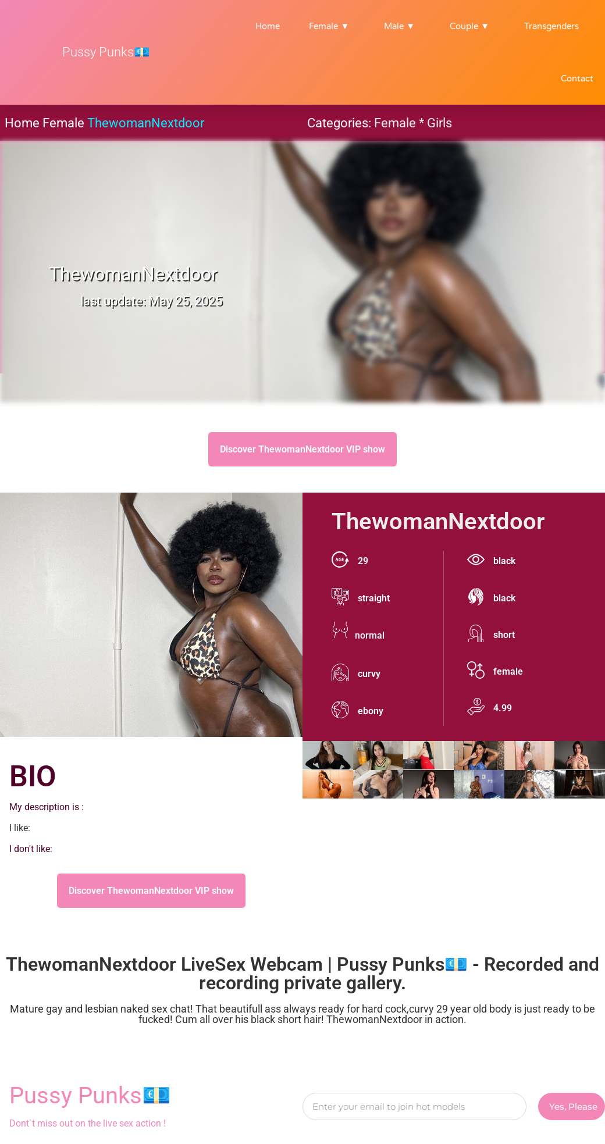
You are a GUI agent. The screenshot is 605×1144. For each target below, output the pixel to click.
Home (267, 26)
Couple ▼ (472, 26)
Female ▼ (332, 26)
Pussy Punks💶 (106, 52)
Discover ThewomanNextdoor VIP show (302, 449)
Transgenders (551, 26)
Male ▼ (402, 26)
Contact (577, 78)
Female (63, 123)
